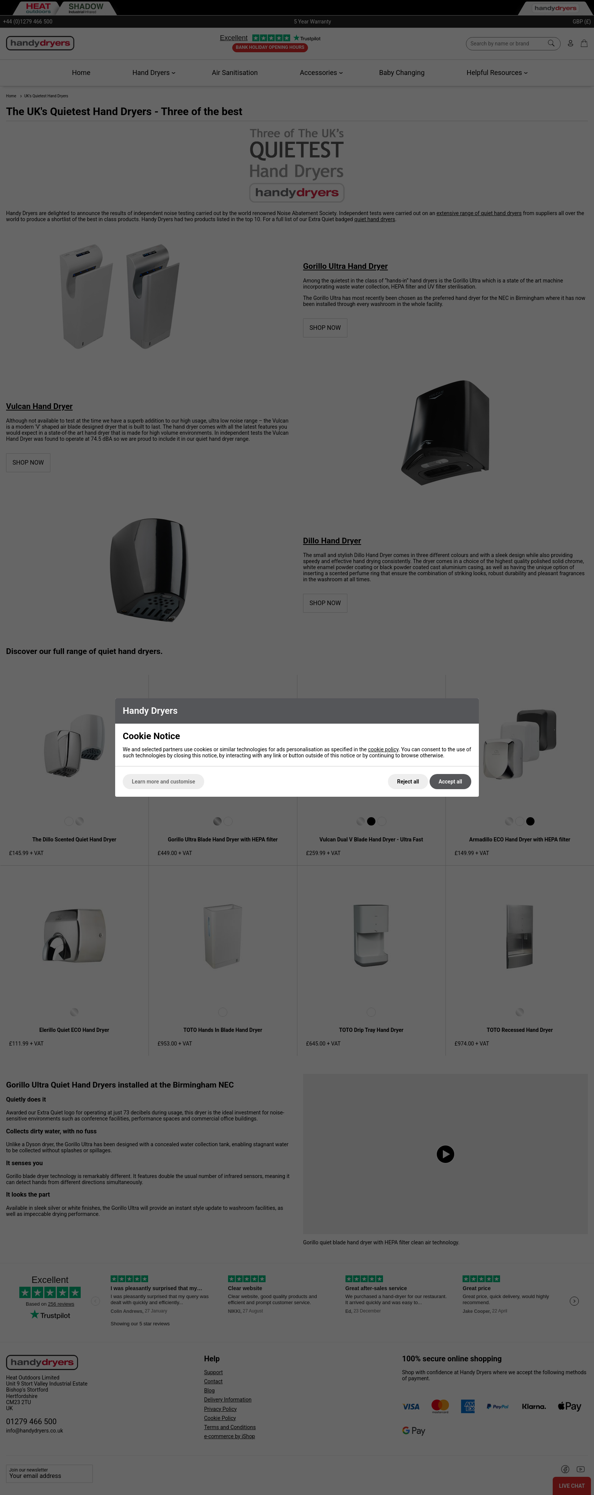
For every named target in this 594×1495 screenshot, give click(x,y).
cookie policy (383, 749)
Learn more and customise (163, 782)
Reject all (408, 782)
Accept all (450, 782)
